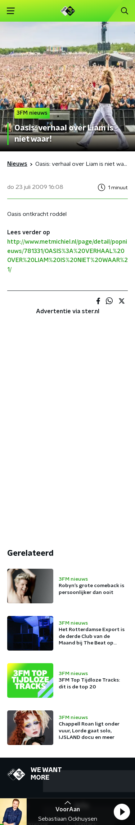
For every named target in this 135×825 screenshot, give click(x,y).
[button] (121, 811)
